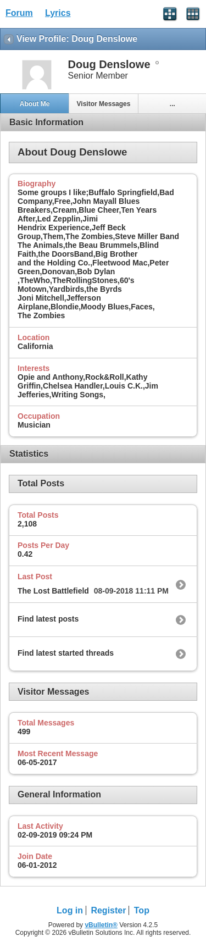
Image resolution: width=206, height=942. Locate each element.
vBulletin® (101, 925)
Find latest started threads (66, 653)
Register (108, 910)
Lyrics (58, 13)
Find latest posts (48, 618)
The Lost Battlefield (53, 590)
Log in (70, 910)
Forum (19, 13)
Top (141, 910)
